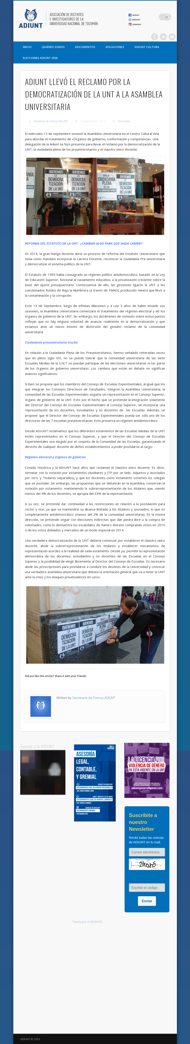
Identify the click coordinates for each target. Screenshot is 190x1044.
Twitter (163, 36)
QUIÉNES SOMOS (53, 47)
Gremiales (124, 121)
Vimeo (172, 36)
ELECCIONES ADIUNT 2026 (40, 58)
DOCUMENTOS (85, 47)
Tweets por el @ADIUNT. (87, 922)
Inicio (27, 47)
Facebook (154, 36)
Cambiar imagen (144, 876)
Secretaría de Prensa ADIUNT (51, 121)
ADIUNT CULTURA (146, 47)
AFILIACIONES (114, 47)
